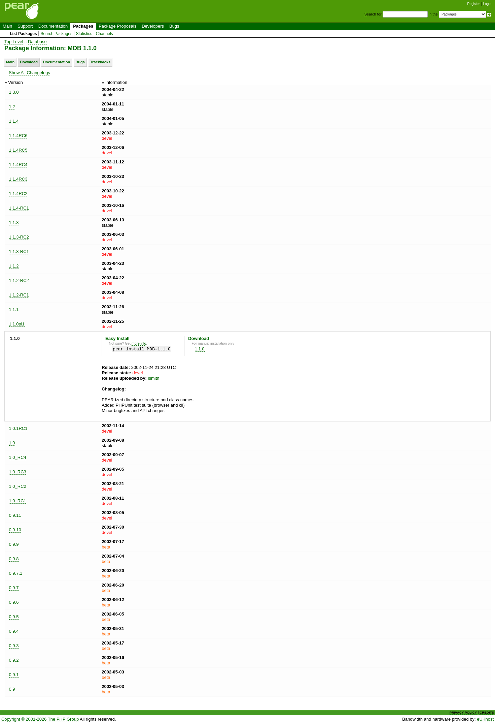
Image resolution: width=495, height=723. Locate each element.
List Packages (23, 33)
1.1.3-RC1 (19, 251)
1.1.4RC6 (18, 135)
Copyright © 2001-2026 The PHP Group (40, 719)
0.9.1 (14, 674)
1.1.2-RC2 (19, 280)
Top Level (13, 41)
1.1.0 (200, 348)
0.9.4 (14, 631)
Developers (153, 26)
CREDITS (487, 712)
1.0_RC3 (17, 471)
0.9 (12, 689)
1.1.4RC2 (18, 193)
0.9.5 (14, 616)
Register (473, 4)
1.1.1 (14, 309)
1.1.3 (14, 222)
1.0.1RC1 (18, 428)
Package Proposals (117, 26)
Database (37, 41)
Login (487, 4)
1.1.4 (14, 121)
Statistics (84, 33)
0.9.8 (14, 558)
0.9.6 (14, 602)
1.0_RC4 (17, 457)
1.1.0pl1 (17, 323)
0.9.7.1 (16, 573)
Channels (104, 33)
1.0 (12, 442)
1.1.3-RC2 (19, 237)
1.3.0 (14, 92)
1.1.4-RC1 (19, 208)
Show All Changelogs (29, 72)
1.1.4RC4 (18, 164)
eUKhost (485, 719)
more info (139, 343)
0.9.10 (15, 529)
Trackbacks (100, 62)
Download (29, 62)
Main (7, 26)
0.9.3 (14, 645)
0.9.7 (14, 587)
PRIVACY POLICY (463, 712)
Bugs (174, 26)
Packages (83, 26)
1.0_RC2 (17, 486)
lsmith (154, 378)
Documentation (53, 26)
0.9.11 (15, 515)
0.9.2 (14, 660)
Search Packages (56, 33)
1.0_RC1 (17, 500)
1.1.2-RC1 (19, 294)
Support (25, 26)
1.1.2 (14, 266)
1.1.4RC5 (18, 150)
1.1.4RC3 (18, 179)
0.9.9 (14, 544)
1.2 (12, 106)
